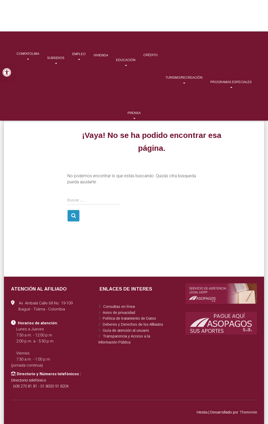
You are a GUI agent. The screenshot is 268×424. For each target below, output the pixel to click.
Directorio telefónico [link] (28, 380)
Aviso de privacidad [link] (118, 312)
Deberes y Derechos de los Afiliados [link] (132, 324)
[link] (7, 72)
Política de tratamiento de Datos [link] (129, 318)
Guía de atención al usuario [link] (125, 330)
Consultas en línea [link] (118, 306)
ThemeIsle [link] (248, 412)
